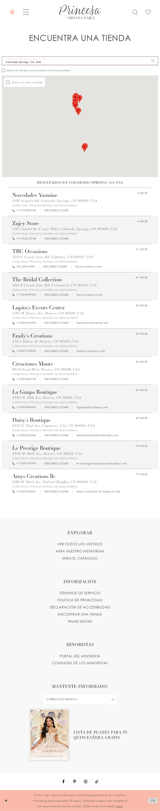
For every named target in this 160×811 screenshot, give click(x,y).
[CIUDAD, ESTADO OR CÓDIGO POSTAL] (80, 60)
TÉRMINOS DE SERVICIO (80, 593)
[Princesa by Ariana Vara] (80, 12)
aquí (119, 806)
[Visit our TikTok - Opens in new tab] (96, 781)
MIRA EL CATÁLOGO (80, 558)
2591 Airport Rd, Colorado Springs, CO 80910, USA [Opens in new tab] (54, 200)
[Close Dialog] (6, 800)
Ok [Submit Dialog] (153, 800)
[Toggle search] (135, 12)
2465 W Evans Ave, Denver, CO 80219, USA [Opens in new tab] (48, 313)
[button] (26, 12)
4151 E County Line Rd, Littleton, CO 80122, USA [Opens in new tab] (52, 257)
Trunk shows (80, 621)
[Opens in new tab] (56, 210)
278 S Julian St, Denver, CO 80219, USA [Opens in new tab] (45, 341)
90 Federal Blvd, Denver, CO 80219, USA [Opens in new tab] (46, 369)
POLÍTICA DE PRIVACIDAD (80, 600)
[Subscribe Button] (112, 699)
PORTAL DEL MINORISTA (80, 656)
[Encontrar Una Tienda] (12, 12)
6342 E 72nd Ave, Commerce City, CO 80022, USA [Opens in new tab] (53, 425)
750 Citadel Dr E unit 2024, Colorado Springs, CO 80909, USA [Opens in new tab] (64, 229)
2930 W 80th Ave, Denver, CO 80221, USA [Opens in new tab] (47, 453)
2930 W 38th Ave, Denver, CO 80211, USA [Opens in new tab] (46, 397)
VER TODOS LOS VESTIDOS (80, 544)
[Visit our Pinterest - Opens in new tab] (74, 781)
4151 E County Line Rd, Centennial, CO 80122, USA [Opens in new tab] (54, 285)
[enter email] (80, 699)
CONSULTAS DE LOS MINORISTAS (80, 663)
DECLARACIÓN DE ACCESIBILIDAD (80, 607)
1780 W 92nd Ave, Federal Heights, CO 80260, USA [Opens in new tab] (54, 481)
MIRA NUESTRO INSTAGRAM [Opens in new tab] (80, 551)
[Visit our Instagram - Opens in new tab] (85, 781)
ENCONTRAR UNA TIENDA (80, 614)
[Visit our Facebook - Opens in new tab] (63, 781)
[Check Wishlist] (148, 12)
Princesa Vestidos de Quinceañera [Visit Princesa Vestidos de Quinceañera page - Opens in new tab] (54, 205)
